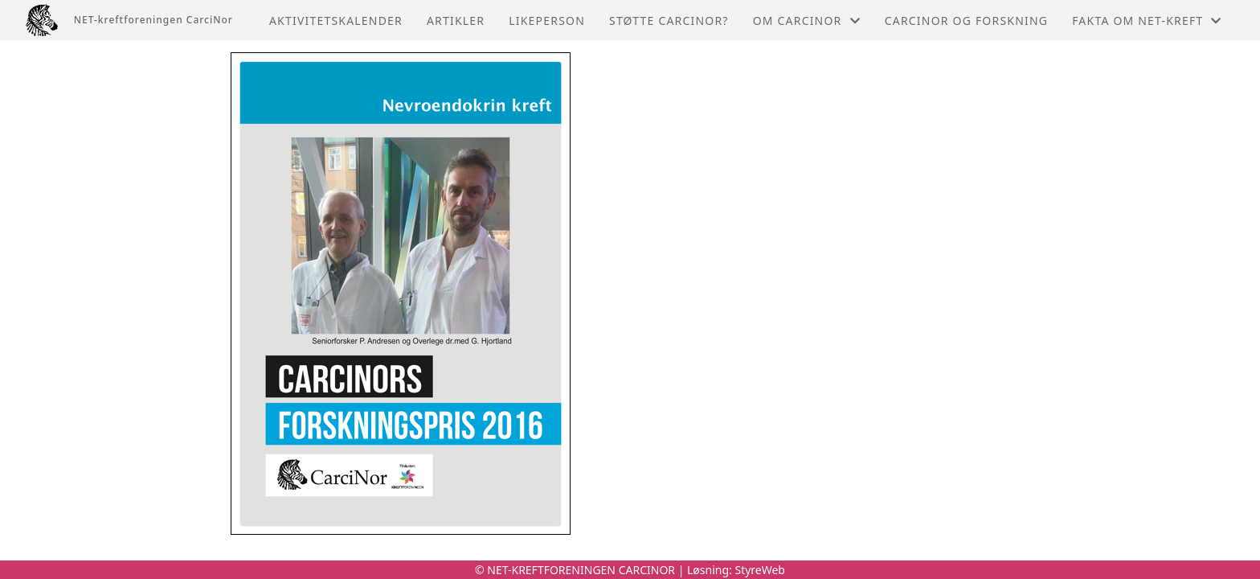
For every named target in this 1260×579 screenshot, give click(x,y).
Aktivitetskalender (336, 20)
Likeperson (547, 20)
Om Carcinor (807, 20)
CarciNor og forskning (966, 20)
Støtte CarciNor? (669, 20)
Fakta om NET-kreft (1146, 20)
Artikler (456, 20)
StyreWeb (759, 569)
